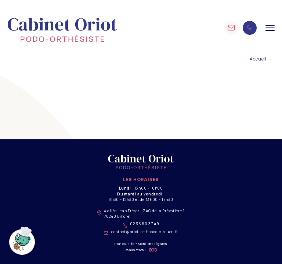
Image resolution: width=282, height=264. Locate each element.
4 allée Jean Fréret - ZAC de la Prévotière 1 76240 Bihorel (141, 213)
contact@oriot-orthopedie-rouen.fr (141, 232)
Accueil (258, 59)
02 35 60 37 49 (141, 224)
